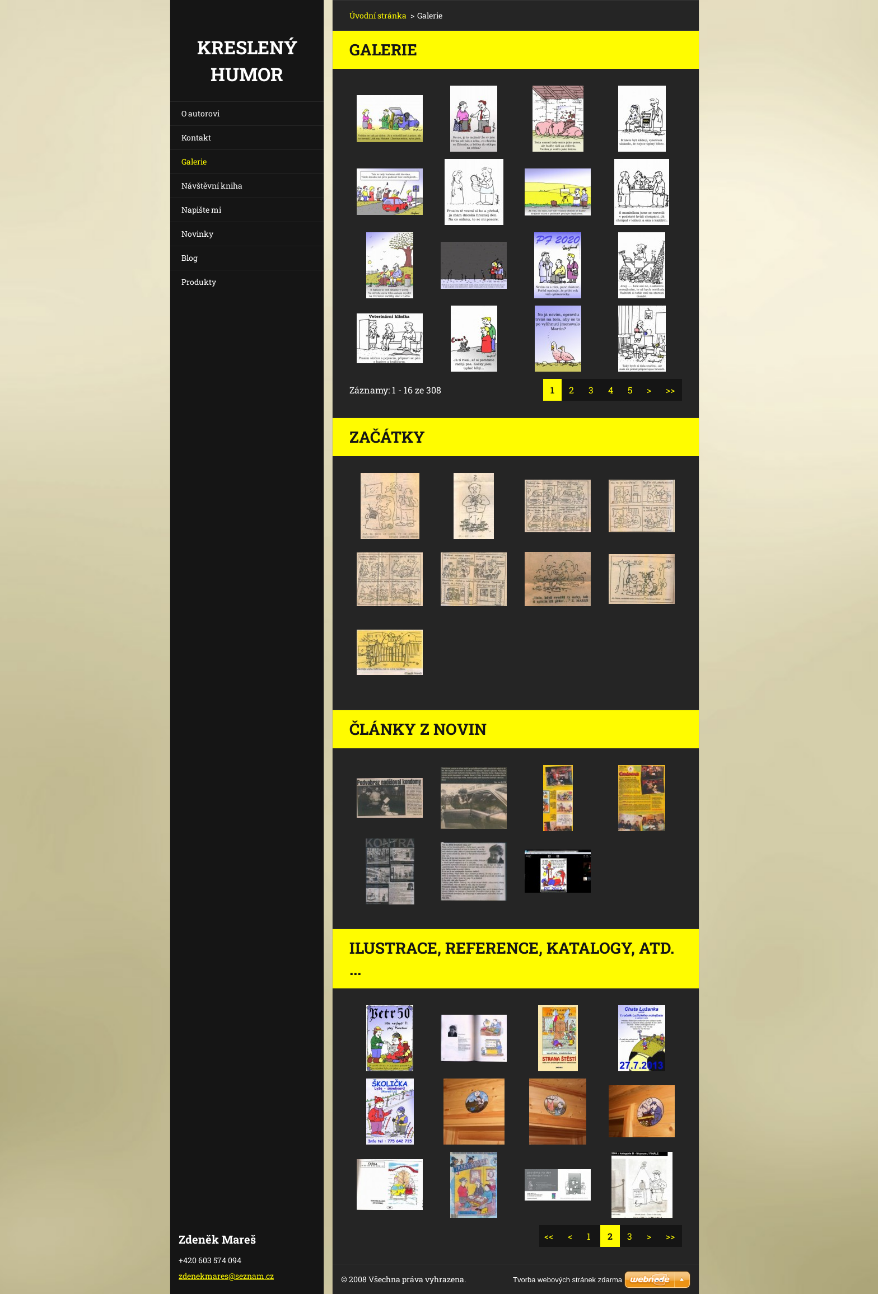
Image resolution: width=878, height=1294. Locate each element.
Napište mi (201, 209)
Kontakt (196, 137)
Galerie (194, 161)
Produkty (198, 281)
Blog (189, 257)
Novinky (197, 233)
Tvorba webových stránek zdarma (567, 1280)
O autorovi (200, 113)
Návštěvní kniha (211, 185)
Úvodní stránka (378, 15)
